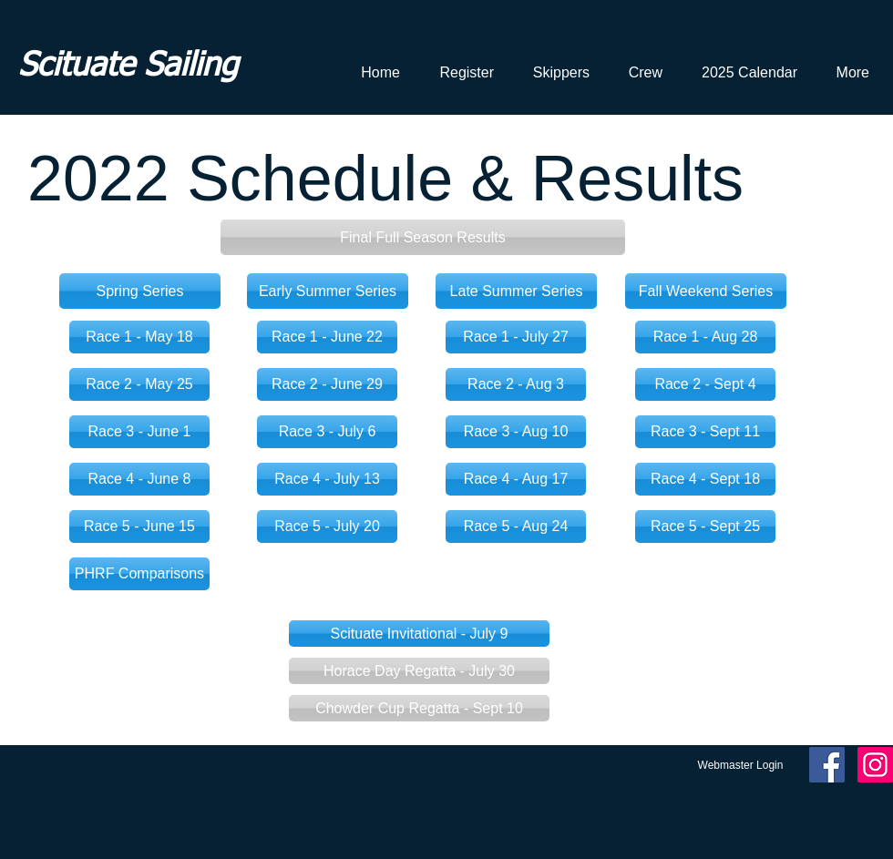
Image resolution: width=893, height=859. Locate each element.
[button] (423, 237)
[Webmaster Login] (740, 765)
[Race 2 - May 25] (139, 384)
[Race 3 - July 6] (327, 431)
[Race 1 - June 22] (327, 337)
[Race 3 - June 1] (139, 431)
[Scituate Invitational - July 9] (419, 633)
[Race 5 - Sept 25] (705, 526)
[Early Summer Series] (327, 291)
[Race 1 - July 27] (516, 337)
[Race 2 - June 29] (327, 384)
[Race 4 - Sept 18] (705, 479)
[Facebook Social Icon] (827, 764)
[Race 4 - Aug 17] (516, 479)
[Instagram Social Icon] (875, 764)
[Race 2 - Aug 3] (516, 384)
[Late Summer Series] (516, 291)
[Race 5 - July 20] (327, 526)
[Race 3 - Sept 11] (705, 431)
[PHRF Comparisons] (139, 573)
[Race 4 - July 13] (327, 479)
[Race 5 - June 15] (139, 526)
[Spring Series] (140, 291)
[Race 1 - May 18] (139, 337)
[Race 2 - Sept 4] (705, 384)
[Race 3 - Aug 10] (516, 431)
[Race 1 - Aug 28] (705, 337)
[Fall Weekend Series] (705, 291)
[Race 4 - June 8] (139, 479)
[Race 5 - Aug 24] (516, 526)
